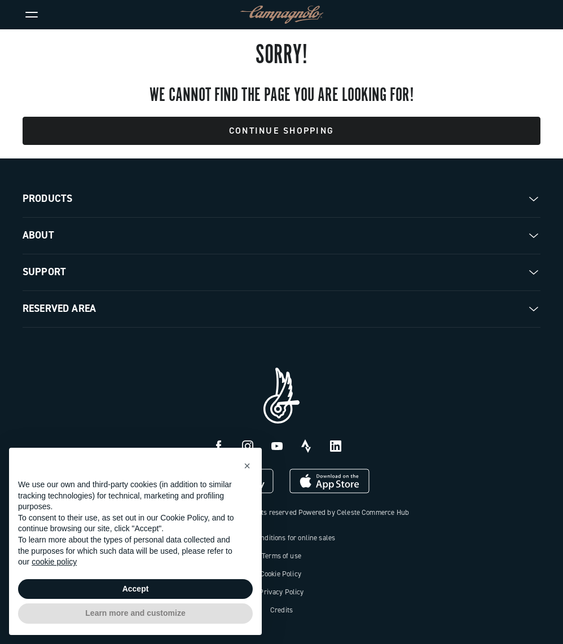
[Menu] (32, 15)
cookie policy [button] (54, 561)
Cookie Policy (280, 574)
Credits (281, 610)
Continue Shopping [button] (281, 130)
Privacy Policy (281, 592)
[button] (247, 466)
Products (47, 198)
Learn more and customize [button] (135, 612)
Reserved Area (59, 308)
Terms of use (281, 556)
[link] (531, 15)
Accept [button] (135, 588)
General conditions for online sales (282, 537)
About (38, 235)
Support (44, 272)
